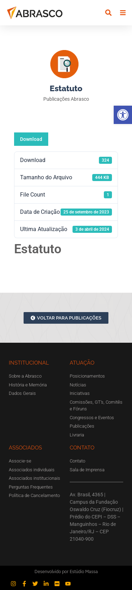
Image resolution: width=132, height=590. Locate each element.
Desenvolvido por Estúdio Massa (66, 572)
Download (31, 139)
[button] (123, 115)
